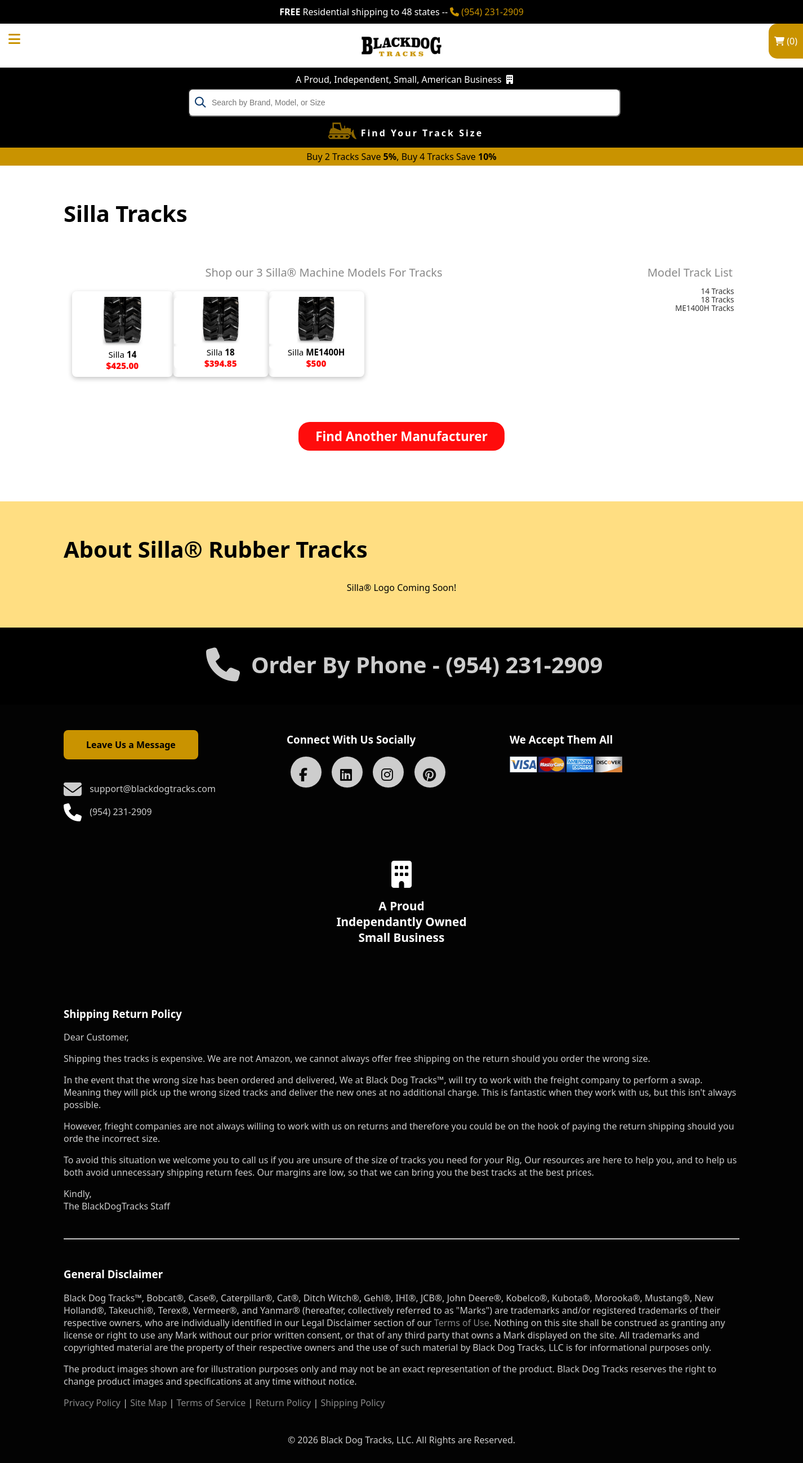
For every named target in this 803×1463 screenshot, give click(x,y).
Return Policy (283, 1403)
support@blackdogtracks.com (153, 788)
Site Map (148, 1403)
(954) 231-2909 (487, 12)
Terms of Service (211, 1403)
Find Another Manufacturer (401, 436)
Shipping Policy (352, 1403)
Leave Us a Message (131, 745)
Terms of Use (461, 1323)
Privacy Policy (92, 1403)
